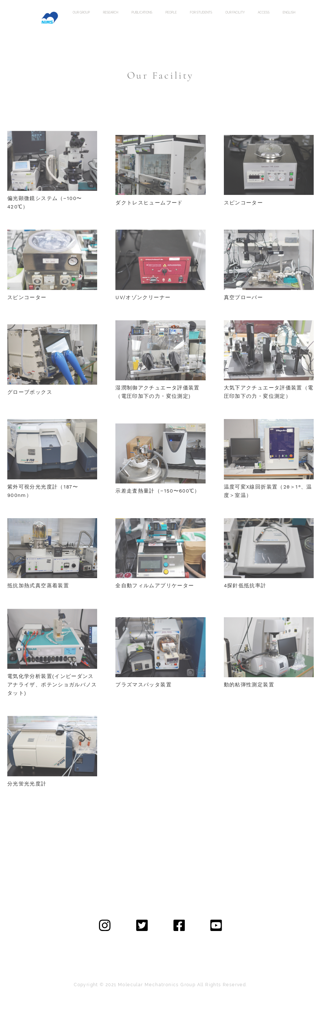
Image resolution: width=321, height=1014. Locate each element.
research (110, 12)
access (264, 12)
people (171, 12)
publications (141, 12)
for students (201, 12)
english (289, 12)
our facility (235, 12)
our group (81, 12)
